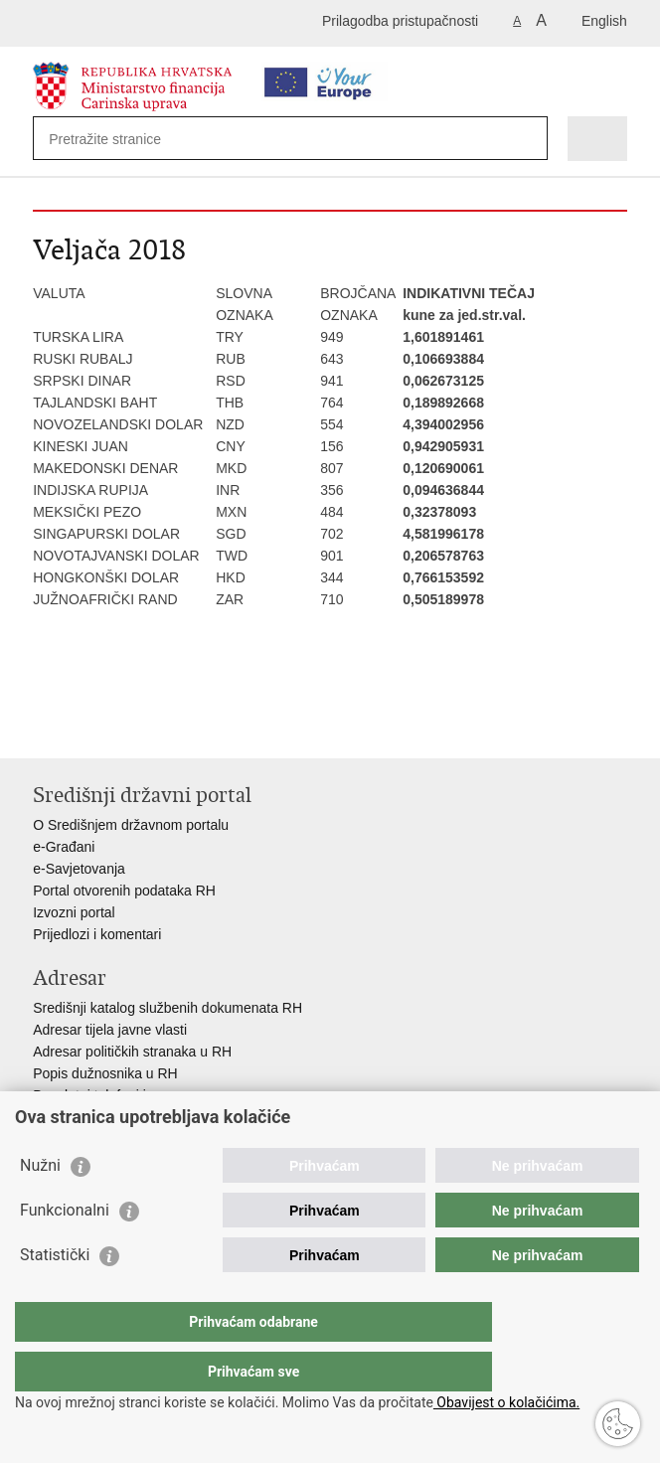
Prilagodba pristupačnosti (400, 21)
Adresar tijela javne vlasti (110, 1030)
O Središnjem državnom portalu (131, 825)
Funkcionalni (64, 1249)
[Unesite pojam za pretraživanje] (121, 138)
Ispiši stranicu (43, 727)
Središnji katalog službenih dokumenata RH (167, 1008)
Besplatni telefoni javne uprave (128, 1095)
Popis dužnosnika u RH (105, 1073)
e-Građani (63, 847)
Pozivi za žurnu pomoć (103, 1117)
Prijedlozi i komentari (97, 934)
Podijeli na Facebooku (86, 727)
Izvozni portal (73, 912)
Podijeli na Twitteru (128, 727)
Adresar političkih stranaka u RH (132, 1051)
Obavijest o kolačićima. (506, 1402)
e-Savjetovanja (79, 869)
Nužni (40, 1205)
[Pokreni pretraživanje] (528, 138)
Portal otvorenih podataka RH (124, 890)
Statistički (54, 1294)
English (604, 21)
